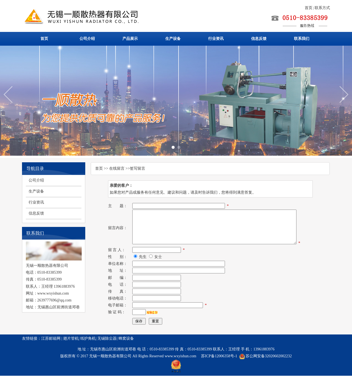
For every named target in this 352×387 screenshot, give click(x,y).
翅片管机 (71, 350)
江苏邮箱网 (51, 350)
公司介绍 (87, 39)
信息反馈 (258, 39)
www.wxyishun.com (181, 367)
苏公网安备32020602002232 (269, 367)
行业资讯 (216, 39)
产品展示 (130, 39)
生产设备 (173, 39)
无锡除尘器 (107, 350)
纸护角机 (88, 350)
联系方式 (322, 8)
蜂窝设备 (126, 350)
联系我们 (301, 39)
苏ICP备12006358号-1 (219, 367)
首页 (308, 8)
